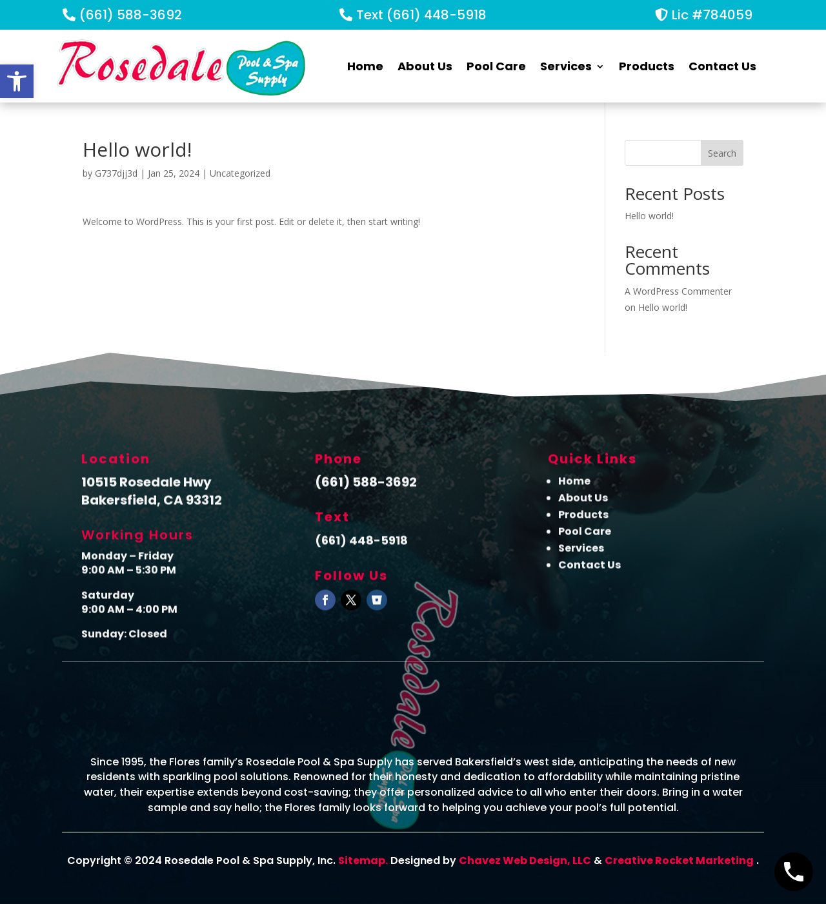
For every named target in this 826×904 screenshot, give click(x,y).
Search (722, 153)
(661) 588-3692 (130, 15)
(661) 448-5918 (361, 545)
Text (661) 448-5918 (421, 15)
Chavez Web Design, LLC (525, 860)
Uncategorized (240, 173)
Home (365, 66)
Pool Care (496, 66)
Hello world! (649, 216)
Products (646, 66)
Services (566, 66)
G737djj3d (116, 173)
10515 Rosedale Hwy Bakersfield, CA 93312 (151, 495)
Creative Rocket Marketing (679, 860)
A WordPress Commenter (678, 291)
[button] (17, 81)
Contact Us (722, 66)
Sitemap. (363, 860)
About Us (425, 66)
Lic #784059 (712, 15)
